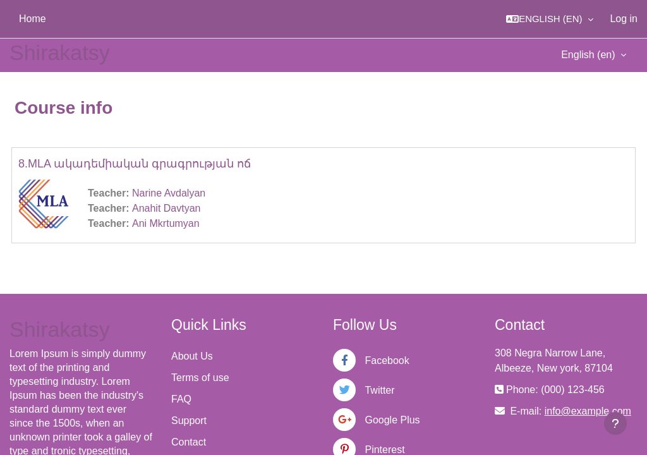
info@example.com (588, 411)
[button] (550, 19)
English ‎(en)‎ (589, 54)
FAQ (181, 399)
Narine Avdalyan (168, 193)
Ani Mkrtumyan (166, 223)
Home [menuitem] (32, 18)
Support (189, 420)
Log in (624, 18)
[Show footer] (615, 423)
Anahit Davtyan (166, 208)
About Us (192, 356)
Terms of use (200, 377)
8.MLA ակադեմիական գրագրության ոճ (134, 163)
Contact (188, 442)
